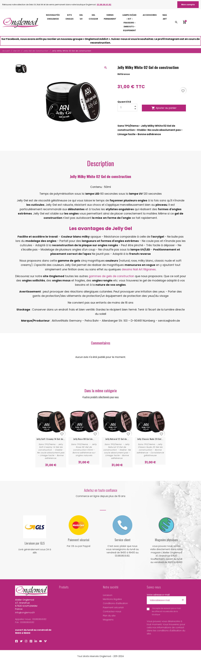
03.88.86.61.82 (104, 4)
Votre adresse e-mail (158, 594)
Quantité (124, 102)
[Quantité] (127, 107)
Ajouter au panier (164, 108)
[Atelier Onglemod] (20, 23)
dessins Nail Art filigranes (139, 269)
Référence (124, 74)
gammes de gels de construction (111, 276)
